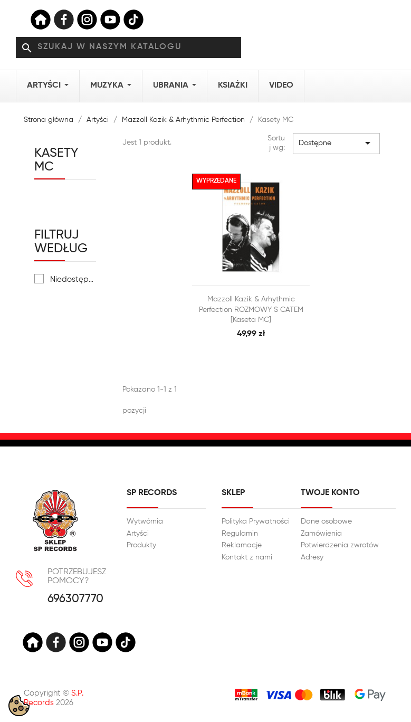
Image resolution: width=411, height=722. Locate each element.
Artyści (138, 533)
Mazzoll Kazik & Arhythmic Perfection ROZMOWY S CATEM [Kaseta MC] (251, 310)
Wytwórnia (145, 521)
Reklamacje (242, 545)
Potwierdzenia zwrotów (340, 545)
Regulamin (240, 533)
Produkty (141, 545)
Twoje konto (330, 493)
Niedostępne (73, 279)
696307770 (75, 599)
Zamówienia (321, 533)
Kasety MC (56, 160)
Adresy (312, 557)
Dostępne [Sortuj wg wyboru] (336, 143)
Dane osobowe (326, 521)
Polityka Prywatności (256, 521)
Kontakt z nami (247, 557)
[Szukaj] (128, 47)
